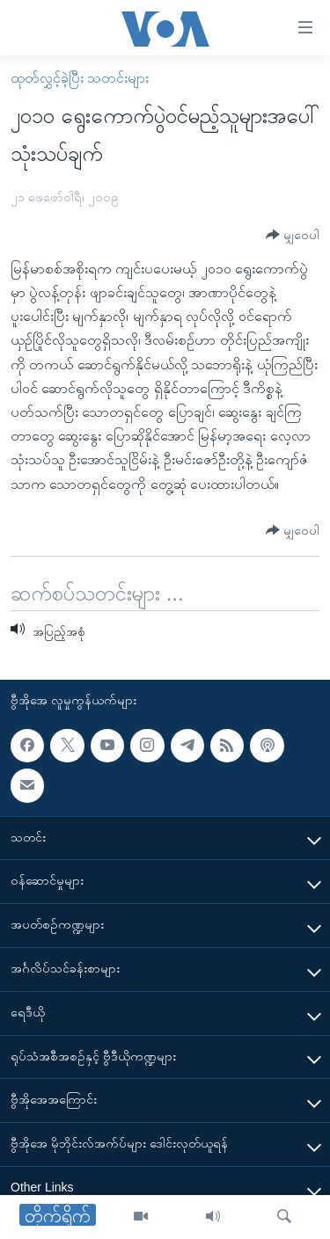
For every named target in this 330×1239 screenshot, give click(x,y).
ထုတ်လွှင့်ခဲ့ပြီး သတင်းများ (80, 77)
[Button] (292, 235)
